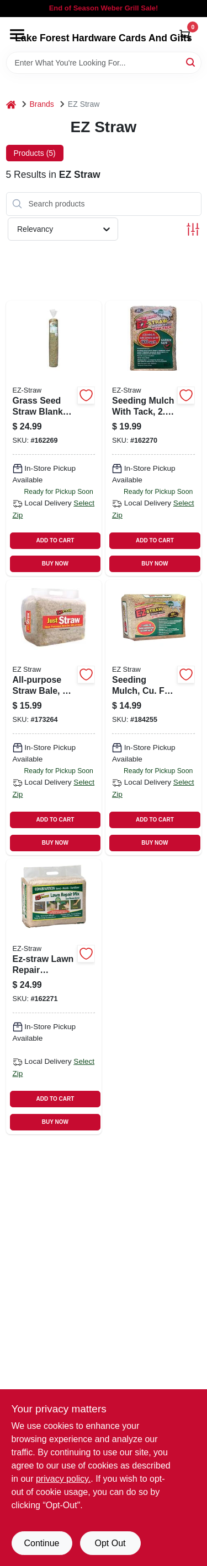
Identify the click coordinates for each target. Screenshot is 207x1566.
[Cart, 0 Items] (184, 35)
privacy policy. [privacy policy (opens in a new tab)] (63, 1478)
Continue (41, 1543)
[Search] (191, 62)
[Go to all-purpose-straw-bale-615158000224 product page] (54, 717)
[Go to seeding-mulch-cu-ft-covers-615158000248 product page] (153, 717)
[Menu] (17, 34)
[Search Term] (103, 63)
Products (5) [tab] (35, 153)
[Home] (11, 104)
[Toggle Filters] (193, 229)
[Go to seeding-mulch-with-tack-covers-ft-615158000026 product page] (153, 438)
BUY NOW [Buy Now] (55, 564)
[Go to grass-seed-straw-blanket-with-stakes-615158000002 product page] (54, 438)
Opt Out (109, 1543)
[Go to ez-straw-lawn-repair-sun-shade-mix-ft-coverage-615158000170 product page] (54, 996)
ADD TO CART (55, 540)
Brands (42, 104)
